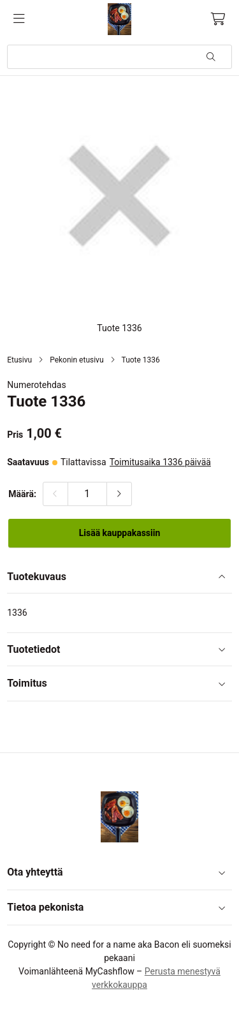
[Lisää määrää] (119, 494)
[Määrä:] (87, 494)
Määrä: (22, 494)
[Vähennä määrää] (55, 494)
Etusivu (19, 359)
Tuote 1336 (141, 359)
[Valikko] (19, 19)
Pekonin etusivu (76, 359)
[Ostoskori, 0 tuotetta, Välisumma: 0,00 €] (218, 19)
